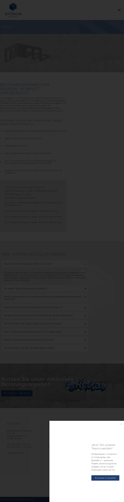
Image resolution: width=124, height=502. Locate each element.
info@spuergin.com (15, 453)
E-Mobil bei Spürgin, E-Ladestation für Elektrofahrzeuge (102, 449)
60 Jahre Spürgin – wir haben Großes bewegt (103, 480)
